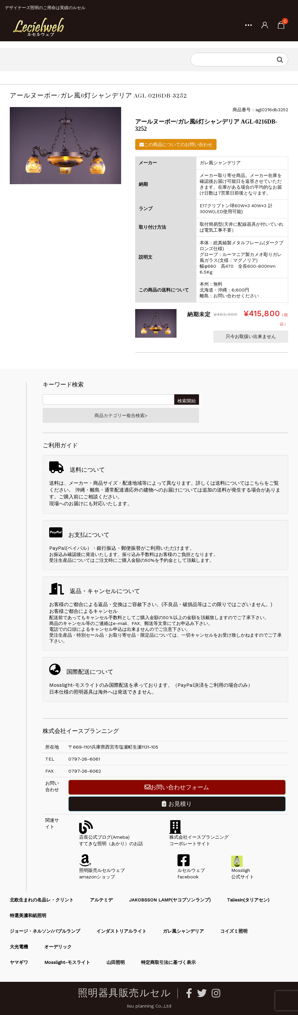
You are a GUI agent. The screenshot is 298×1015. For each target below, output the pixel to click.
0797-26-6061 (84, 759)
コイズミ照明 (234, 931)
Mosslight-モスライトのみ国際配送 (89, 685)
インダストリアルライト (121, 931)
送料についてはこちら (239, 483)
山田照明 (115, 962)
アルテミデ (101, 899)
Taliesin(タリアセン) (248, 899)
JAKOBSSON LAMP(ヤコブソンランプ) (170, 899)
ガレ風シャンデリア (183, 931)
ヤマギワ (19, 962)
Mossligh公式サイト (242, 870)
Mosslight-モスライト (67, 962)
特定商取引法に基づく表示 (168, 962)
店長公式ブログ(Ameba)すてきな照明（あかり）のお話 (111, 837)
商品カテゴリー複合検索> (120, 415)
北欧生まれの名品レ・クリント (42, 899)
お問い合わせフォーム (177, 787)
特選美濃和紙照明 (28, 915)
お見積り (177, 803)
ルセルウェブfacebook (191, 870)
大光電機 (19, 946)
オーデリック (58, 946)
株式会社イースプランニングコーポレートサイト (199, 837)
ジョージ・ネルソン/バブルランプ (45, 931)
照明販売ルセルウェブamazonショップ (102, 870)
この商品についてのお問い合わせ (175, 144)
